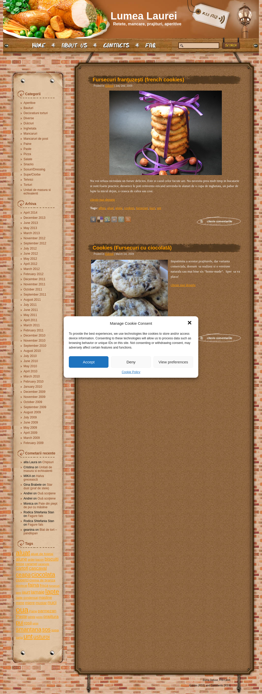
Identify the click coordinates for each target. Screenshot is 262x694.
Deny (130, 362)
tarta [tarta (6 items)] (19, 637)
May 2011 (30, 315)
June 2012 (31, 253)
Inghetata (30, 128)
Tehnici (28, 179)
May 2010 (30, 366)
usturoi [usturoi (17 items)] (42, 637)
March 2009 (32, 438)
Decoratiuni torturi (36, 113)
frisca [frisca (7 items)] (44, 585)
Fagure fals (35, 516)
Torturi (28, 185)
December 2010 (34, 335)
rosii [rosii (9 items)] (28, 623)
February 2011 (33, 330)
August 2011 (32, 299)
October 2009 (33, 402)
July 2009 (30, 417)
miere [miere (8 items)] (30, 603)
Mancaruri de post (36, 138)
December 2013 (34, 218)
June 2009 (31, 422)
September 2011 (35, 294)
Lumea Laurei (144, 15)
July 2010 (30, 356)
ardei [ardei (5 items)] (31, 559)
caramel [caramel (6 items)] (31, 564)
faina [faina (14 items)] (33, 585)
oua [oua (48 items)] (22, 609)
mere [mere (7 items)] (20, 603)
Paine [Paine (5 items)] (33, 611)
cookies (129, 208)
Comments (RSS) (221, 685)
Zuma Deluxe (210, 680)
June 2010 (31, 361)
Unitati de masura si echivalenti (37, 191)
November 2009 (34, 397)
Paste (27, 149)
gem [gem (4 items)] (18, 592)
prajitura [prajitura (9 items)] (51, 616)
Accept (89, 362)
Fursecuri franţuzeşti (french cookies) (138, 79)
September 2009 (35, 407)
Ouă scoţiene (47, 493)
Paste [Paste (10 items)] (21, 616)
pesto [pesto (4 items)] (39, 617)
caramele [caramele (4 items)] (43, 564)
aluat (110, 208)
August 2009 (32, 412)
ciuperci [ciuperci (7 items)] (22, 580)
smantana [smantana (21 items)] (28, 629)
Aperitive (30, 103)
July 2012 (30, 248)
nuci (152, 208)
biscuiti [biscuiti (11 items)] (52, 559)
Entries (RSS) (197, 685)
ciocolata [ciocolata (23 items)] (43, 574)
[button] (190, 323)
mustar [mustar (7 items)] (41, 603)
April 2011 (30, 320)
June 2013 (31, 223)
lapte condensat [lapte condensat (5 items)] (27, 598)
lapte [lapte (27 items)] (52, 591)
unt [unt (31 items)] (28, 636)
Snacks (29, 164)
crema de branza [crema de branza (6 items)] (42, 580)
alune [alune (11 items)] (21, 559)
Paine (27, 144)
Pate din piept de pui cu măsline (40, 505)
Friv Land (225, 680)
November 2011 (34, 284)
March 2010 (32, 376)
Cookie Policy (131, 372)
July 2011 (30, 305)
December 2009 (34, 392)
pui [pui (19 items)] (19, 622)
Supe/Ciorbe (32, 174)
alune (119, 208)
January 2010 (33, 386)
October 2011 (33, 289)
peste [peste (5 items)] (31, 617)
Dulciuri (29, 123)
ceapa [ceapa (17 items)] (23, 575)
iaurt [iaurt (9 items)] (26, 592)
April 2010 (30, 371)
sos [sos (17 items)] (46, 629)
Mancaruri (30, 133)
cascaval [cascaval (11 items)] (38, 568)
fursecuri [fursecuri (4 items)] (54, 585)
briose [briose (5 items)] (20, 564)
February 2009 (33, 443)
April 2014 (30, 212)
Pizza (27, 154)
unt (159, 208)
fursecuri (142, 208)
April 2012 (30, 264)
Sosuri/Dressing (34, 169)
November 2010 (34, 340)
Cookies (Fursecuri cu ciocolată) (132, 248)
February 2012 (33, 274)
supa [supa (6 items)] (55, 630)
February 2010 (33, 381)
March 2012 (32, 269)
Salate (28, 159)
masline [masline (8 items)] (45, 597)
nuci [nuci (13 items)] (52, 602)
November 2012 (34, 238)
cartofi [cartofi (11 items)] (22, 568)
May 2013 (30, 228)
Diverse (29, 118)
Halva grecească (34, 477)
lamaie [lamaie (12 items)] (38, 592)
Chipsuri (47, 462)
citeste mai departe (102, 199)
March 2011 (32, 325)
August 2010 (32, 351)
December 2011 (34, 279)
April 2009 (30, 433)
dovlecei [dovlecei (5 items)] (21, 586)
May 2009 (30, 427)
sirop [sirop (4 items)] (35, 623)
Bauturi (28, 108)
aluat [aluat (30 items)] (23, 552)
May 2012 (30, 259)
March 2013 (32, 233)
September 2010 (35, 346)
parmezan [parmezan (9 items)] (47, 611)
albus (102, 208)
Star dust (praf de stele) (38, 486)
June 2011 (31, 310)
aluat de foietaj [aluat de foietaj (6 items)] (42, 554)
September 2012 (35, 243)
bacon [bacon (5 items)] (39, 559)
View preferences (173, 362)
